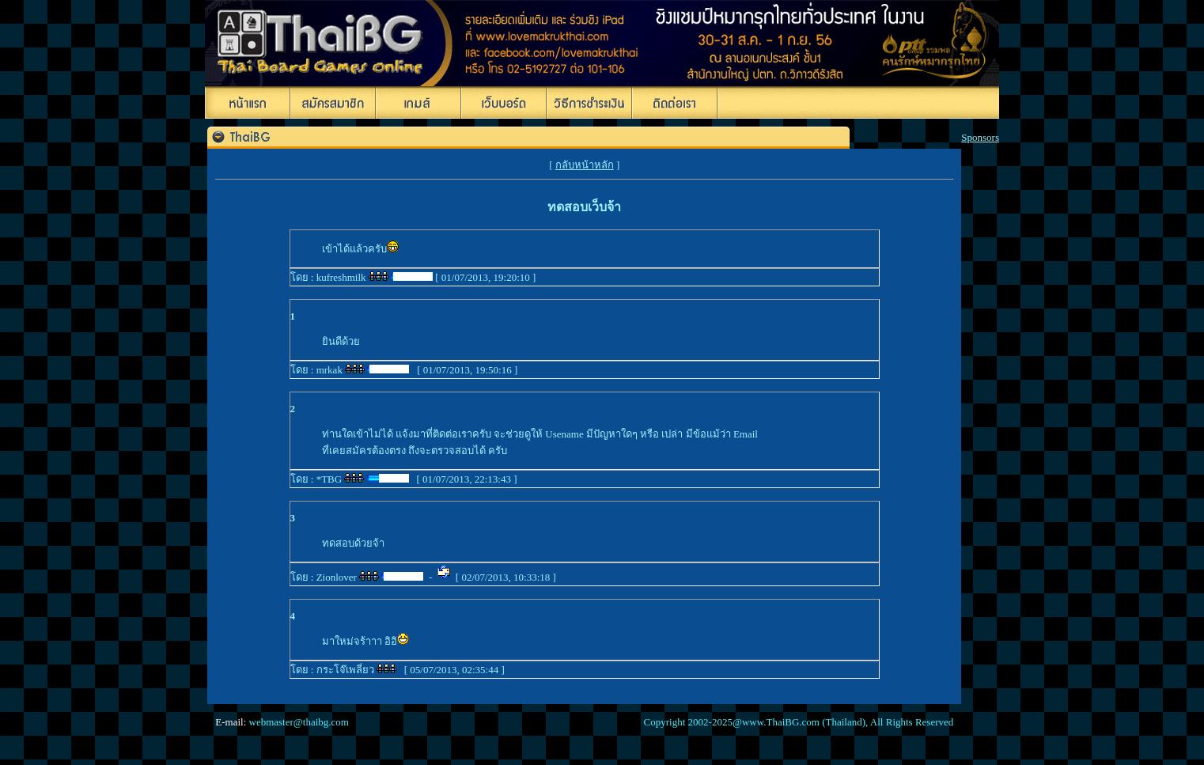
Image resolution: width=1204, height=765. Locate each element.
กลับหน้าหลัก (584, 165)
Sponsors (980, 137)
